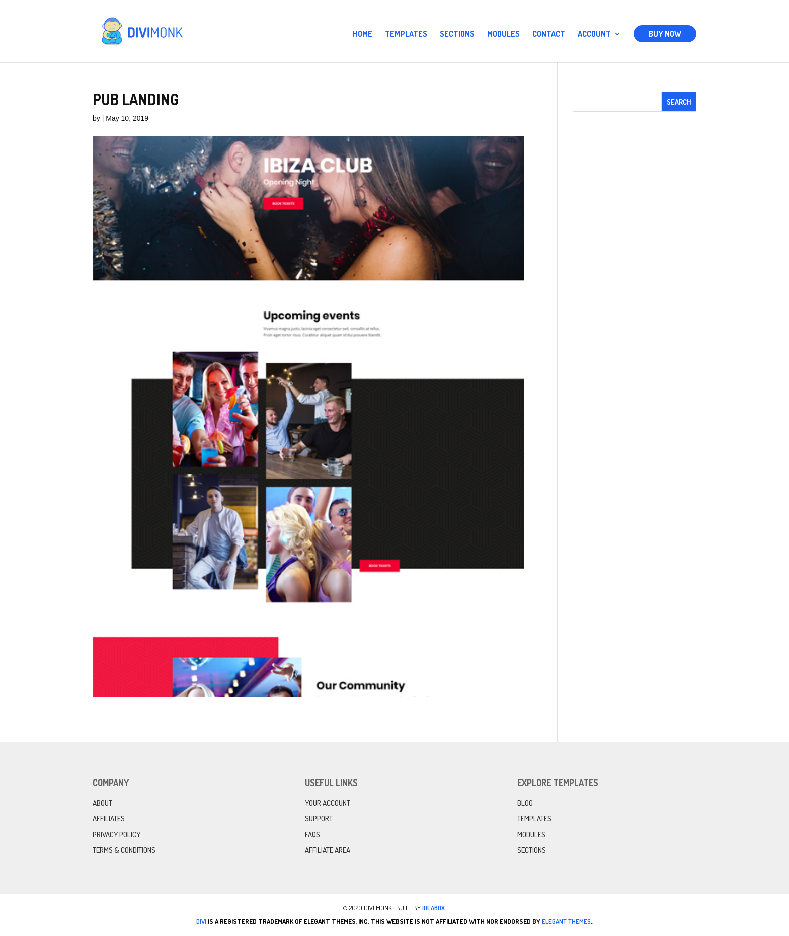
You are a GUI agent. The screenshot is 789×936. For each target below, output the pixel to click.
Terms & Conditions (124, 850)
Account (594, 34)
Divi (201, 921)
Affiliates (109, 818)
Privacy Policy (116, 834)
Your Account (327, 803)
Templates (406, 34)
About (102, 803)
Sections (457, 34)
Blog (525, 803)
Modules (503, 34)
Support (319, 818)
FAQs (312, 834)
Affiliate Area (327, 850)
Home (362, 34)
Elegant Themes (566, 921)
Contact (548, 34)
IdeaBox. (434, 908)
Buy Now (665, 34)
